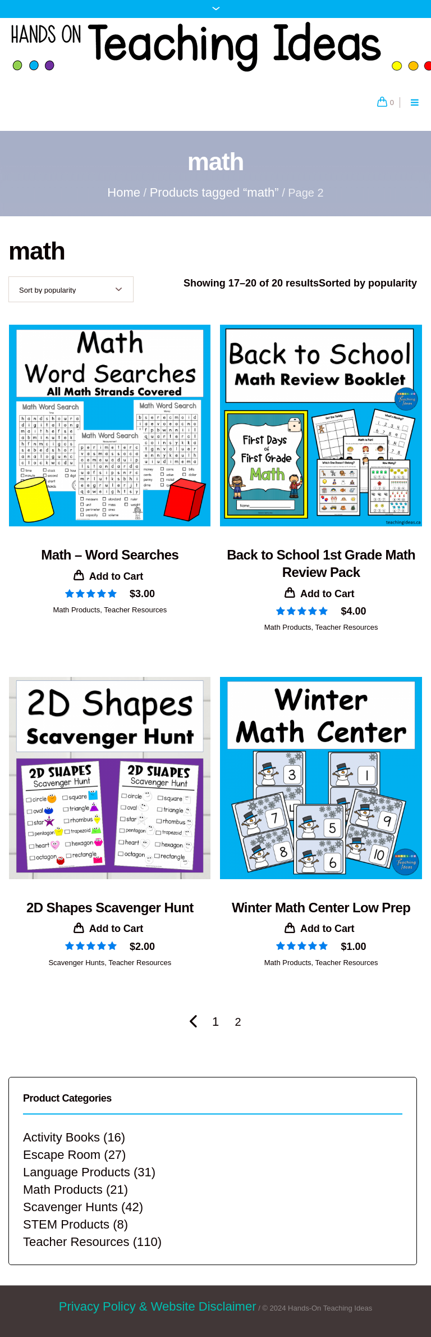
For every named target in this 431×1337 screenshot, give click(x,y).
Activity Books (61, 1137)
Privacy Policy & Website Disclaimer (157, 1306)
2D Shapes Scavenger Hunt (110, 907)
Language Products (76, 1172)
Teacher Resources (135, 610)
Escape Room (61, 1155)
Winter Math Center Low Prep (321, 907)
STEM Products (66, 1224)
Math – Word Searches (109, 554)
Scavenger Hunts (76, 962)
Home (123, 192)
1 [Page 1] (215, 1022)
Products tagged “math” (214, 192)
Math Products (76, 610)
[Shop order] (71, 289)
